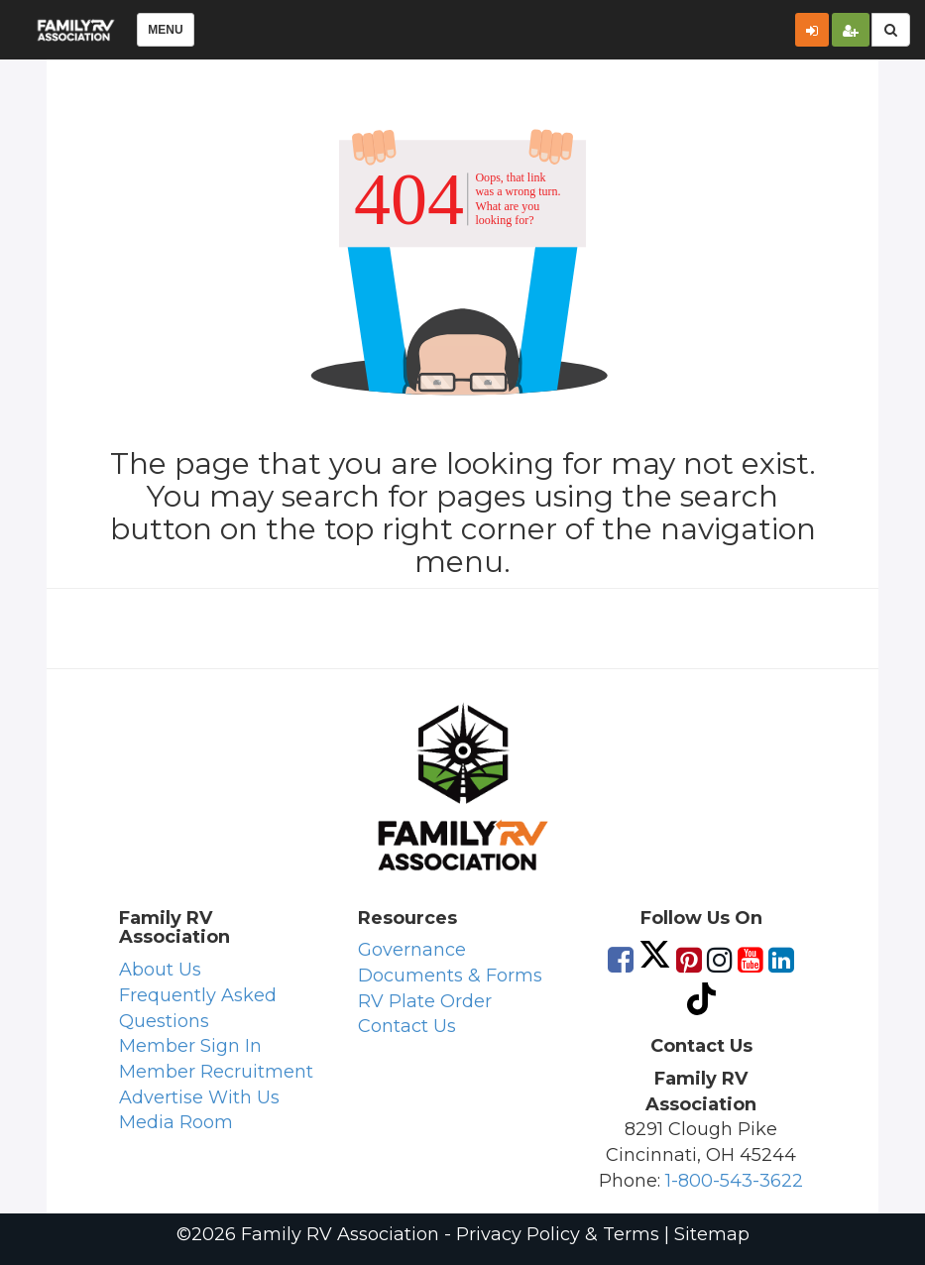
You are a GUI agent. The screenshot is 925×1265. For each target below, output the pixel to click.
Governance (412, 950)
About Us (160, 969)
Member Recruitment (216, 1072)
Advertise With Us (199, 1097)
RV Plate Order (425, 1001)
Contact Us (407, 1026)
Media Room (176, 1122)
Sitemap (712, 1234)
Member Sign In (190, 1046)
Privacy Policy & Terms (557, 1234)
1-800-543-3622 (734, 1181)
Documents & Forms (450, 975)
